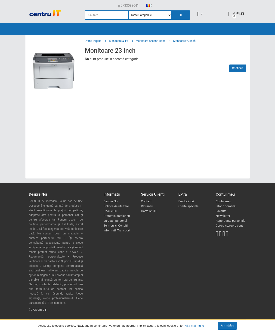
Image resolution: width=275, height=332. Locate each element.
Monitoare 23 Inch (184, 41)
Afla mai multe (194, 325)
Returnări (147, 206)
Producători (186, 201)
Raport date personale (230, 220)
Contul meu (223, 201)
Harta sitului (149, 211)
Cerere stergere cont (229, 225)
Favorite (221, 211)
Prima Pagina (93, 41)
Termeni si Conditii (116, 225)
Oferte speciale (188, 206)
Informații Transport (117, 230)
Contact (146, 201)
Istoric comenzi (226, 206)
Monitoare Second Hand (151, 41)
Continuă (237, 68)
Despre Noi (111, 201)
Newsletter (223, 216)
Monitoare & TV (118, 41)
